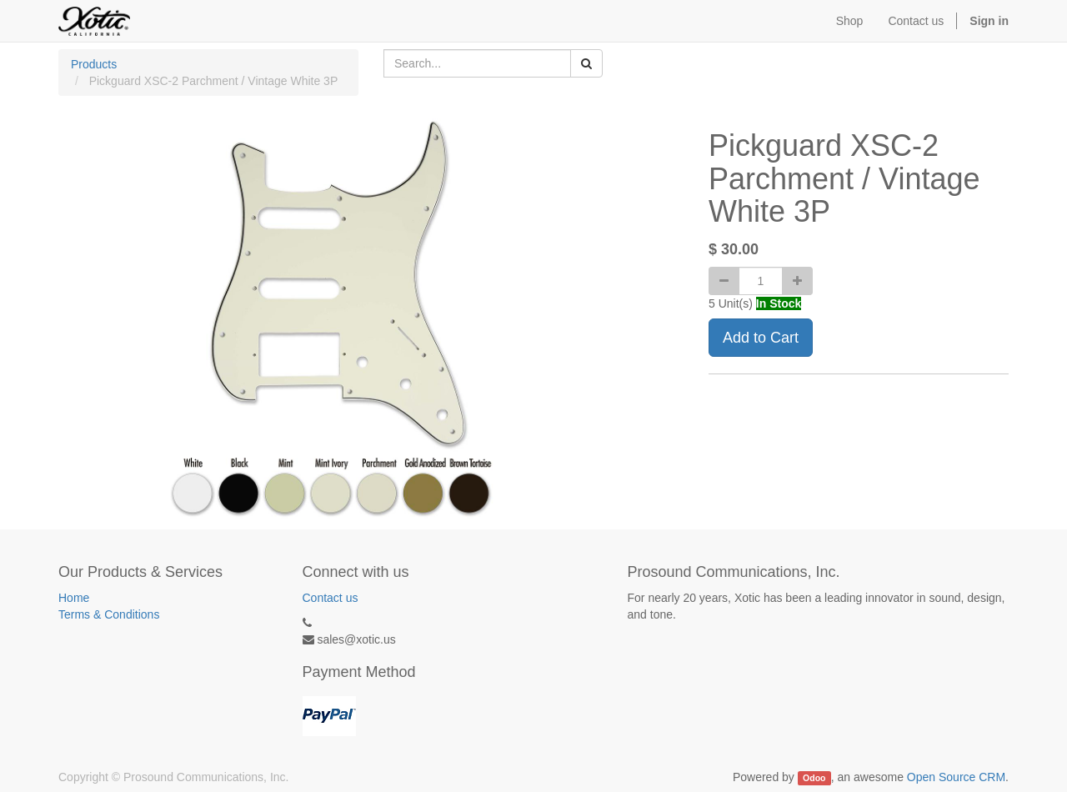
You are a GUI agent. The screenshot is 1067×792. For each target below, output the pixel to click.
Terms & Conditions (108, 614)
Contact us (330, 597)
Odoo (814, 778)
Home (73, 597)
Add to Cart (761, 337)
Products (94, 64)
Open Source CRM (956, 777)
